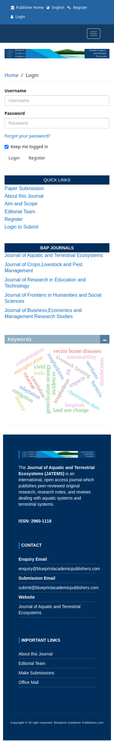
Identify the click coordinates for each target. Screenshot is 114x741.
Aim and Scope (21, 203)
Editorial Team (20, 211)
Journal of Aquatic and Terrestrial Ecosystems (54, 255)
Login (18, 16)
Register (77, 7)
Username (15, 91)
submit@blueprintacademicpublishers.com (58, 587)
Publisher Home (27, 7)
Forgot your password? (27, 136)
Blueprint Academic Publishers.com (78, 722)
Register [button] (37, 158)
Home (12, 75)
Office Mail (29, 682)
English (55, 7)
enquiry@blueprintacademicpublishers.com (59, 568)
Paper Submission (24, 188)
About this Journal (24, 196)
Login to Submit (21, 226)
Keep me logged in (26, 146)
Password (15, 113)
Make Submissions (36, 672)
